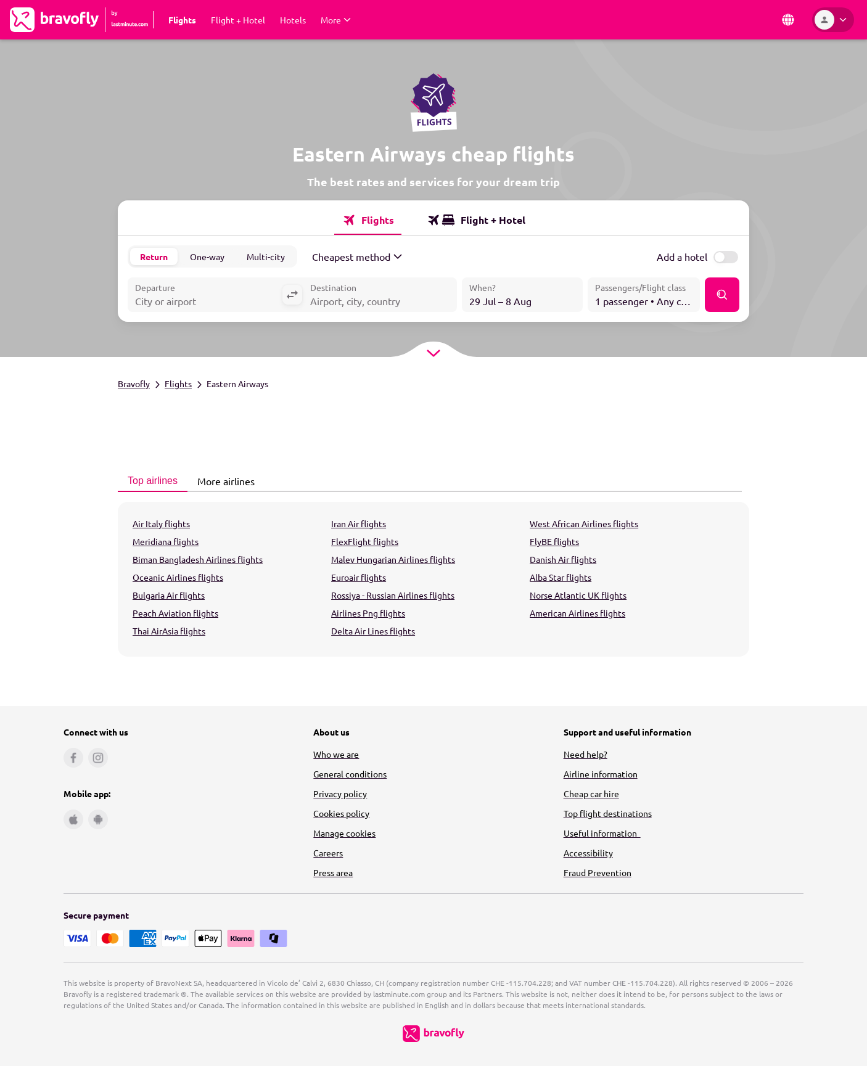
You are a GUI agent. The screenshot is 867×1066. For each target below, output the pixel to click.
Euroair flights (358, 577)
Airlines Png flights (368, 612)
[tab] (368, 220)
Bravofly (134, 383)
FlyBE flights (554, 541)
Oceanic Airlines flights (178, 577)
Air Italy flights (161, 523)
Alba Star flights (560, 577)
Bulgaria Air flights (169, 595)
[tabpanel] (433, 579)
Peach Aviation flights (175, 612)
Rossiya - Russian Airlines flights (392, 595)
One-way (207, 256)
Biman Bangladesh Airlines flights (198, 559)
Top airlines (149, 480)
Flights (178, 383)
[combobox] (205, 296)
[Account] (833, 19)
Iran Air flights (358, 523)
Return (154, 256)
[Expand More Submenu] (336, 19)
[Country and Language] (788, 19)
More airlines (223, 481)
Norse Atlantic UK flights (578, 595)
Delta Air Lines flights (373, 630)
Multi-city (266, 256)
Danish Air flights (563, 559)
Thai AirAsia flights (169, 630)
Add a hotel (682, 256)
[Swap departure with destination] (292, 295)
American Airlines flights (577, 612)
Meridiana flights (166, 541)
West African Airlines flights (584, 523)
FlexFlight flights (364, 541)
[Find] (722, 294)
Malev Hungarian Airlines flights (393, 559)
